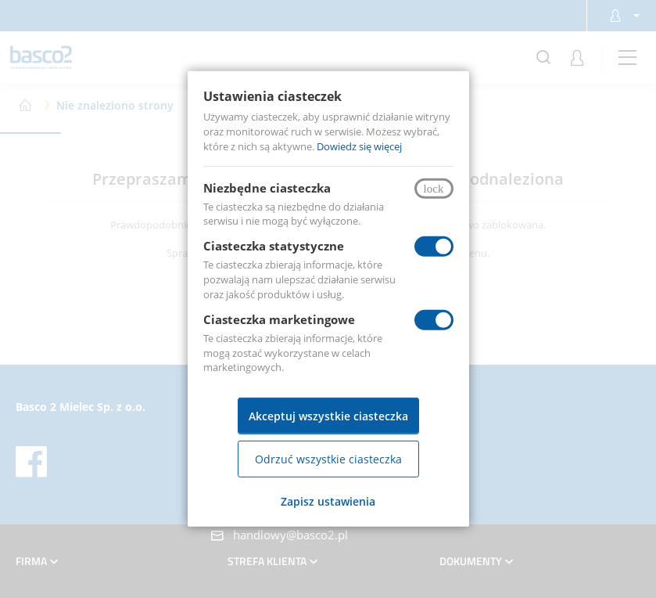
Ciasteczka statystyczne (273, 246)
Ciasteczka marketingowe (279, 319)
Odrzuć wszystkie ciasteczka (328, 459)
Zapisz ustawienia (328, 501)
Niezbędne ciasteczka (267, 187)
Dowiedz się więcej (359, 146)
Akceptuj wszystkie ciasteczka (328, 416)
